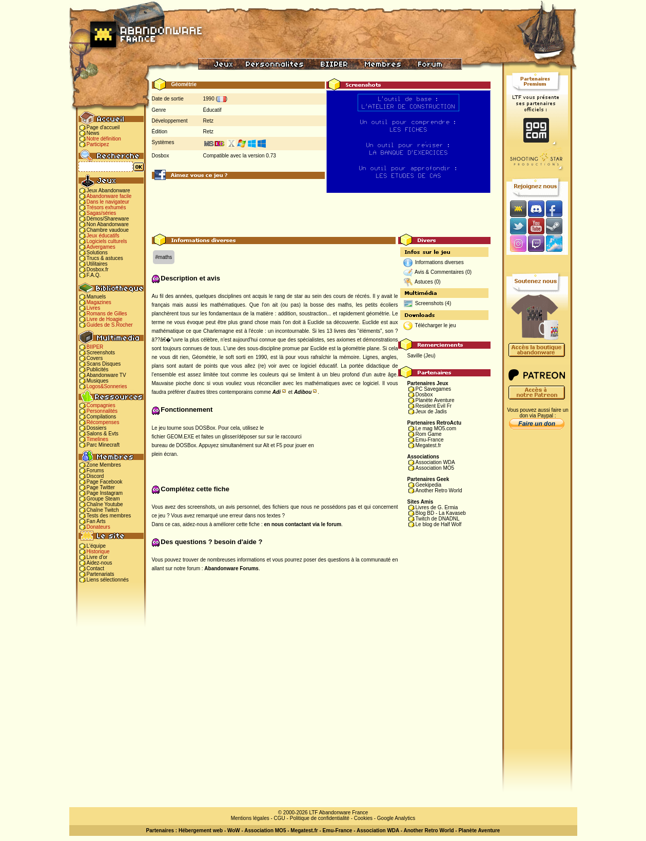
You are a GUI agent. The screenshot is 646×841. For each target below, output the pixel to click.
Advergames (101, 247)
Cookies (363, 818)
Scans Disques (104, 364)
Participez (98, 144)
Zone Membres (104, 465)
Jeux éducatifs (103, 235)
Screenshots (101, 352)
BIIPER (95, 347)
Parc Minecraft (103, 445)
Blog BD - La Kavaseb (441, 513)
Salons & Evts (103, 433)
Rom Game (429, 434)
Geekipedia (429, 485)
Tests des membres (109, 515)
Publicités (98, 369)
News (93, 133)
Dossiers (97, 428)
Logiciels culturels (107, 241)
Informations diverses (439, 262)
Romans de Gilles (107, 313)
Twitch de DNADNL (438, 519)
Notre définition (104, 139)
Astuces (424, 282)
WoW (233, 830)
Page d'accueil (103, 127)
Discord (95, 476)
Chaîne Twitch (103, 510)
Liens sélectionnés (108, 580)
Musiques (98, 381)
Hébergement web (201, 830)
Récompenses (103, 422)
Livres (94, 308)
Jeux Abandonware (108, 190)
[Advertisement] (321, 210)
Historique (98, 551)
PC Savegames (433, 389)
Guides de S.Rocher (110, 325)
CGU (279, 818)
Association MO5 (435, 468)
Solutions (97, 252)
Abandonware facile (109, 196)
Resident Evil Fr (434, 406)
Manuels (96, 296)
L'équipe (96, 546)
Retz (208, 121)
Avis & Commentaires (439, 272)
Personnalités (102, 411)
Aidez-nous (99, 563)
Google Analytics (396, 818)
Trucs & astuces (105, 258)
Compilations (101, 416)
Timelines (97, 439)
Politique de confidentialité (319, 818)
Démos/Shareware (108, 219)
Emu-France (430, 440)
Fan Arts (96, 521)
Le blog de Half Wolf (439, 524)
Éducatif (212, 110)
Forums (95, 470)
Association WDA (435, 462)
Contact (95, 568)
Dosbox (424, 394)
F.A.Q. (94, 275)
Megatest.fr (428, 445)
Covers (95, 358)
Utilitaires (97, 264)
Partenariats (100, 574)
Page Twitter (101, 487)
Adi (276, 392)
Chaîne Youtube (105, 504)
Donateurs (98, 527)
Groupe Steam (103, 499)
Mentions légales (250, 818)
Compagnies (101, 405)
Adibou (302, 392)
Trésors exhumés (106, 207)
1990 (208, 99)
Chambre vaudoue (108, 230)
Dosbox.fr (98, 269)
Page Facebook (105, 482)
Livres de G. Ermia (437, 507)
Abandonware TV (106, 375)
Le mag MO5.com (436, 428)
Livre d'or (97, 557)
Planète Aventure (435, 400)
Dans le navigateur (108, 202)
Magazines (99, 302)
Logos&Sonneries (107, 386)
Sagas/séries (101, 213)
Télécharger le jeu (435, 325)
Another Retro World (439, 490)
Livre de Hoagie (105, 319)
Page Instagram (105, 493)
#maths (163, 257)
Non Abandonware (108, 224)
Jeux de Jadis (431, 411)
